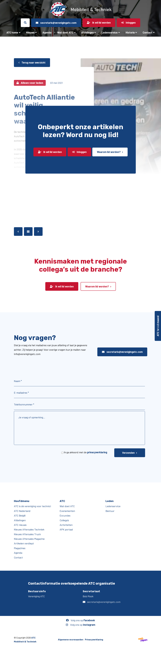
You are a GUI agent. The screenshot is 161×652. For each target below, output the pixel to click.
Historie (130, 32)
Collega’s (64, 520)
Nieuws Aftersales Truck (27, 534)
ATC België (20, 515)
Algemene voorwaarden (70, 639)
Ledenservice (110, 32)
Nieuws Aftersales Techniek (29, 529)
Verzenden (128, 452)
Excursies (65, 515)
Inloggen (79, 151)
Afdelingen (87, 32)
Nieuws (30, 32)
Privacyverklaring (94, 639)
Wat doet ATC (65, 32)
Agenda (46, 32)
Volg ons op (80, 620)
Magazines (19, 548)
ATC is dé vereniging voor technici (32, 506)
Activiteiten (66, 524)
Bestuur (110, 510)
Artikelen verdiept (24, 543)
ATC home (12, 32)
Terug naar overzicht (31, 62)
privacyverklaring (97, 452)
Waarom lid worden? (109, 151)
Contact (147, 32)
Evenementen (67, 510)
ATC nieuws (20, 524)
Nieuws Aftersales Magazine (29, 538)
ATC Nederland (22, 510)
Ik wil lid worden (50, 151)
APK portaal (66, 529)
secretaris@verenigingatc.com (122, 351)
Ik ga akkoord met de (85, 452)
